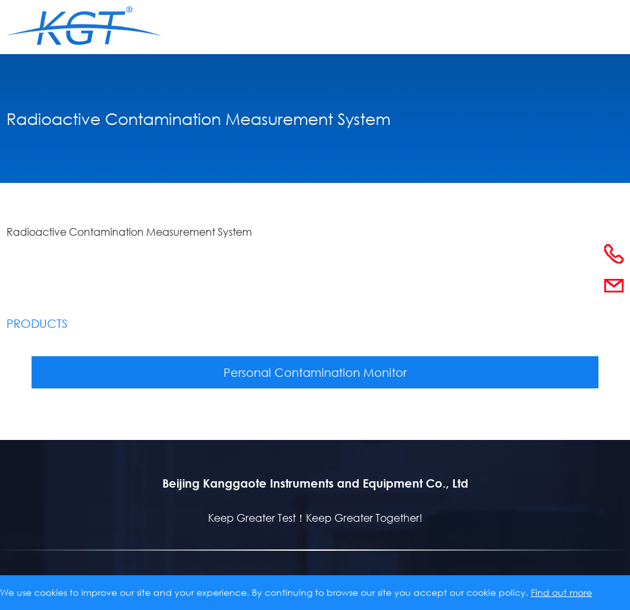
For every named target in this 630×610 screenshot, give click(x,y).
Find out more (561, 592)
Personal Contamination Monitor (315, 372)
